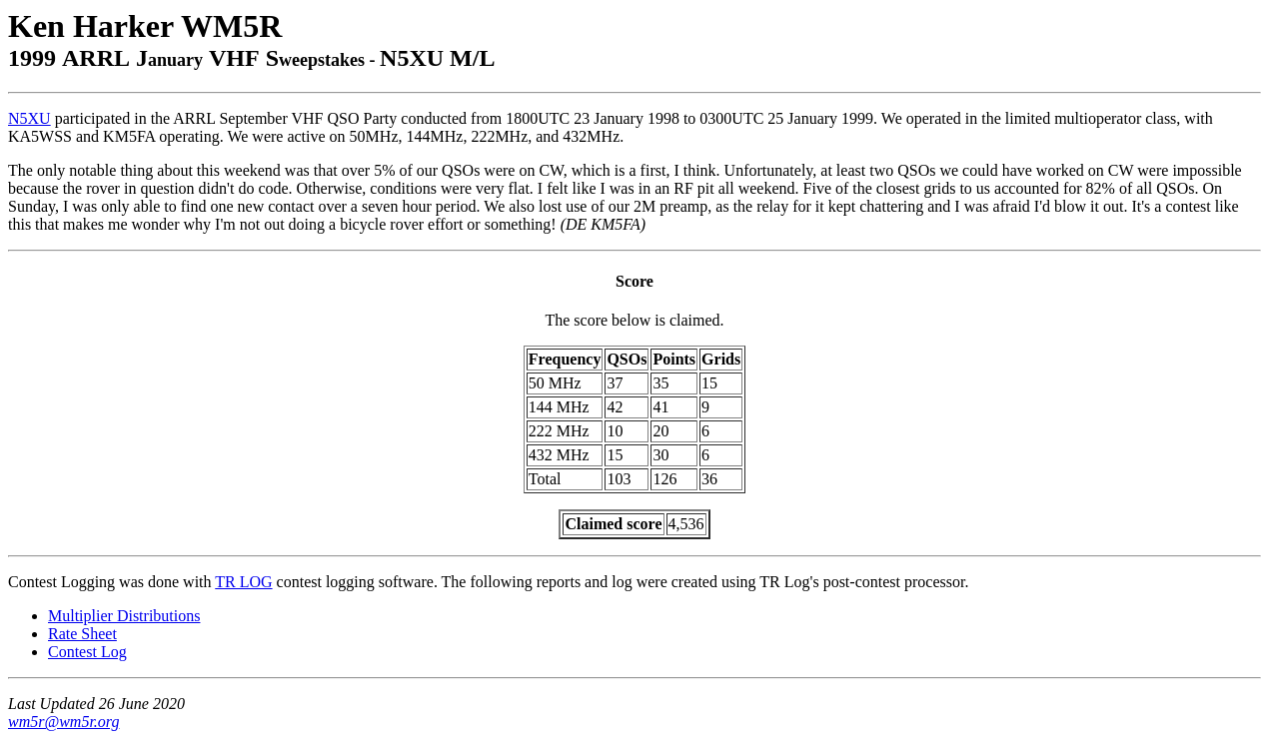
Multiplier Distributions (124, 615)
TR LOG (243, 581)
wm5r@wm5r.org (63, 721)
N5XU (29, 118)
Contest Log (87, 651)
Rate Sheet (82, 633)
